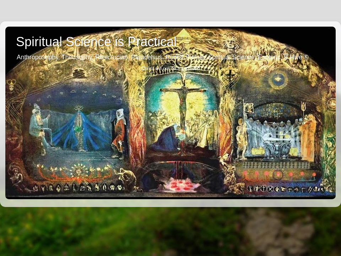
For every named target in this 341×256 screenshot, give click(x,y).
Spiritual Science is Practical (96, 41)
